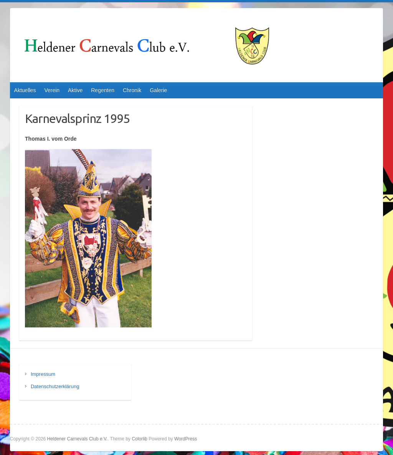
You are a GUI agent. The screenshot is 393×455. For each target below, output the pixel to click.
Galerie (158, 90)
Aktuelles (25, 90)
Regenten (102, 90)
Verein (51, 90)
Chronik (132, 90)
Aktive (75, 90)
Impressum (43, 374)
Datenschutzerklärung (55, 386)
